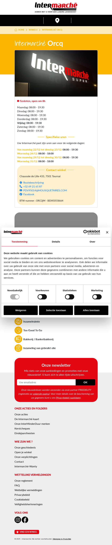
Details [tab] (56, 241)
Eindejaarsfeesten (25, 433)
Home (19, 30)
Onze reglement (24, 480)
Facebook (28, 194)
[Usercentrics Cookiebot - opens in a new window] (85, 232)
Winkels (33, 30)
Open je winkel (23, 452)
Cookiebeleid (22, 499)
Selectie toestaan (56, 310)
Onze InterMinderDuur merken (32, 424)
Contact (19, 461)
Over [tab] (92, 241)
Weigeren (20, 310)
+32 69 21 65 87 (32, 186)
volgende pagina (41, 393)
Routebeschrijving (33, 182)
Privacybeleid (22, 495)
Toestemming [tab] (20, 241)
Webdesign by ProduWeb (62, 539)
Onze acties (21, 414)
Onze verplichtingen (26, 457)
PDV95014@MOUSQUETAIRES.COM (45, 190)
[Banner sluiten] (107, 232)
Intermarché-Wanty (26, 466)
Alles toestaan (91, 310)
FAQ (17, 485)
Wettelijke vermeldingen (28, 490)
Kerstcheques (22, 428)
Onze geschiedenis (25, 447)
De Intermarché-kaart (27, 419)
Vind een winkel (27, 532)
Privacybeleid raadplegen (68, 397)
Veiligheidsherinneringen (29, 504)
